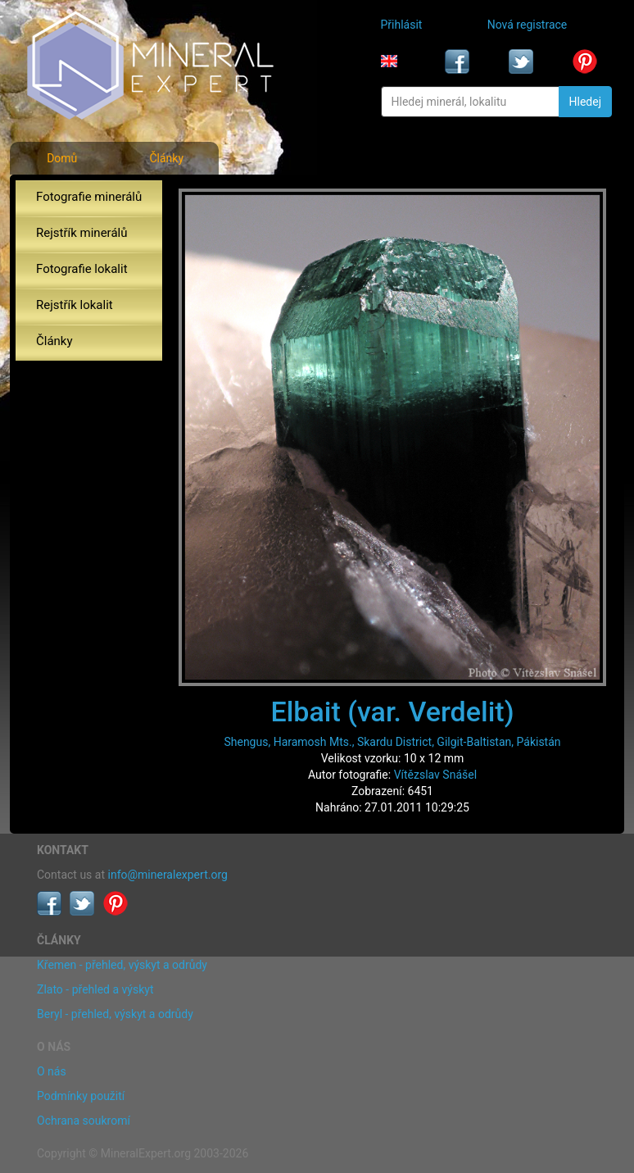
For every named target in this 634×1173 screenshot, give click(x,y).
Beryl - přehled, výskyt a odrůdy (115, 1014)
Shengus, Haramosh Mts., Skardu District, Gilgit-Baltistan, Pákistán (392, 741)
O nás (51, 1071)
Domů (62, 158)
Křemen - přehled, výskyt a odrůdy (122, 964)
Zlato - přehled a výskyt (95, 989)
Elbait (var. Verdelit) (392, 711)
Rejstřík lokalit (74, 305)
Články (166, 158)
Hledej (585, 101)
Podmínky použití (81, 1096)
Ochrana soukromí (83, 1120)
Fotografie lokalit (82, 268)
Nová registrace (527, 24)
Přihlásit (402, 24)
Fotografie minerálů (89, 196)
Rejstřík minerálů (81, 232)
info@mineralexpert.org (168, 874)
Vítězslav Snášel (435, 774)
